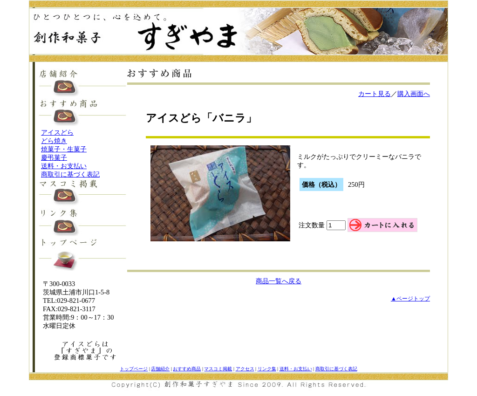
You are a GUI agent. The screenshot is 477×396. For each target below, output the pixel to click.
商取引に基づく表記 (70, 174)
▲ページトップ (410, 298)
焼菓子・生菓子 (64, 149)
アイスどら (57, 132)
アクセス (245, 368)
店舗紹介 (160, 368)
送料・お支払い (64, 166)
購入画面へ (413, 93)
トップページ (134, 368)
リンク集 (267, 368)
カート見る (374, 93)
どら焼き (54, 140)
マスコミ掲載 (218, 368)
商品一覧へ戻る (278, 281)
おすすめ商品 (187, 368)
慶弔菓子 (54, 157)
